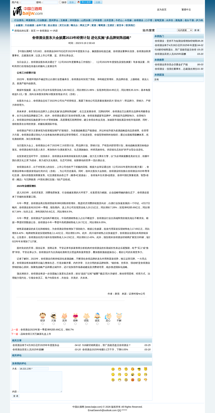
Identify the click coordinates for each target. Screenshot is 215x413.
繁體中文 (186, 9)
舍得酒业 (138, 20)
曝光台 (74, 25)
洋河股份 (74, 20)
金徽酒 (19, 25)
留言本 (120, 25)
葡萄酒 (101, 25)
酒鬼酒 (178, 20)
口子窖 (148, 20)
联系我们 (130, 25)
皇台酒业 (52, 25)
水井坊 (169, 20)
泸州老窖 (97, 20)
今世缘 (128, 20)
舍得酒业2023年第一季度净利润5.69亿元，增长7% (47, 329)
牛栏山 (119, 20)
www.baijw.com (94, 406)
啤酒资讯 (30, 20)
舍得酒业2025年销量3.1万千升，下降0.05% (105, 349)
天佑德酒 (29, 25)
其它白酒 (64, 25)
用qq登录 (85, 2)
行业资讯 (19, 20)
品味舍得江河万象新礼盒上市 (35, 334)
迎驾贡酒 (159, 20)
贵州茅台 (53, 20)
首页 (33, 30)
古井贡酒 (108, 20)
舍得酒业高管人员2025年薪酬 (28, 349)
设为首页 (161, 9)
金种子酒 (41, 25)
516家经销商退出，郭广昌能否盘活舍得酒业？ (106, 345)
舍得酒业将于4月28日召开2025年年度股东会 (36, 345)
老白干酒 (189, 20)
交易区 (110, 25)
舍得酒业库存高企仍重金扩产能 (171, 64)
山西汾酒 (85, 20)
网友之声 (84, 25)
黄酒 (93, 25)
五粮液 (63, 20)
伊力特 (199, 20)
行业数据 (42, 20)
